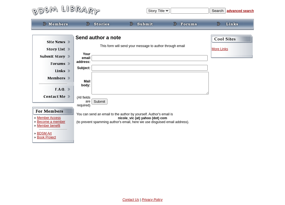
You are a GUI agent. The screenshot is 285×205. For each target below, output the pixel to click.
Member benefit (41, 126)
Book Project (39, 137)
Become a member (44, 122)
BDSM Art (37, 133)
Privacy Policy (152, 200)
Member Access (42, 118)
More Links (227, 49)
